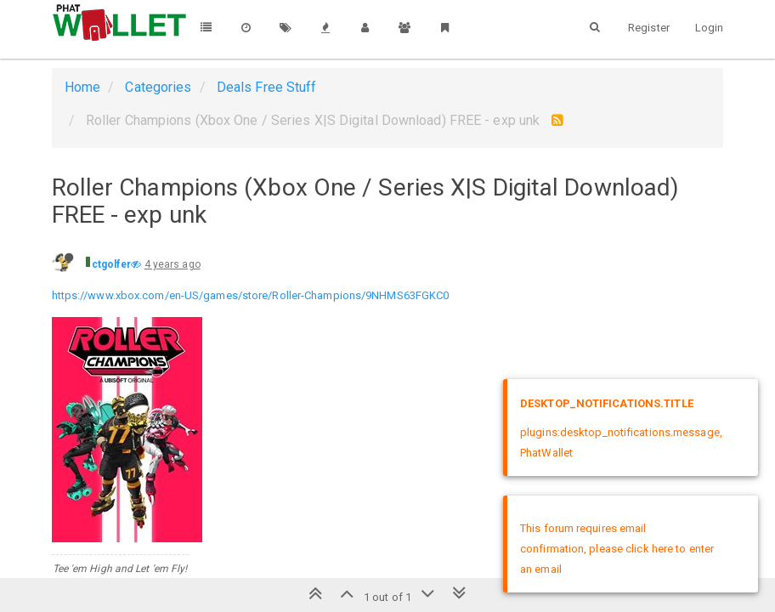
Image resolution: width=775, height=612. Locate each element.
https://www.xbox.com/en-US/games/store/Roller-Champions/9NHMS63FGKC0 (251, 295)
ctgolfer (112, 264)
